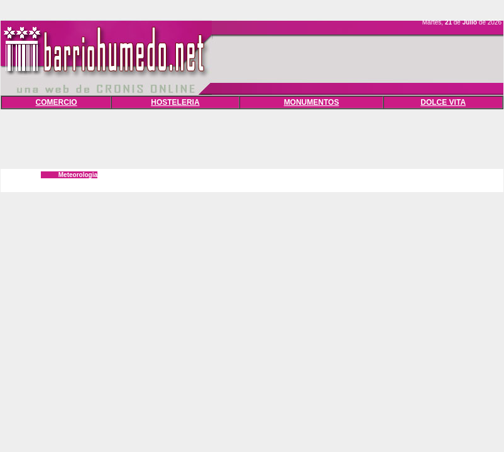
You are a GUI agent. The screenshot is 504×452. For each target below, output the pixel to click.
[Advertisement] (252, 137)
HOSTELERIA (175, 102)
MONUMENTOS (311, 102)
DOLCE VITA (443, 102)
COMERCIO (56, 102)
